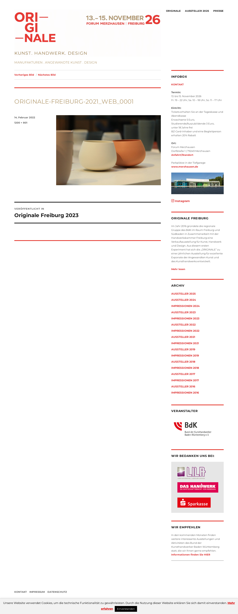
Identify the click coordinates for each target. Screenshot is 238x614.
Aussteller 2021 (183, 337)
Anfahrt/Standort (182, 154)
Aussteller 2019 (183, 349)
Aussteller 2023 (183, 312)
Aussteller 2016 (183, 386)
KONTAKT (177, 84)
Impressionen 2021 (185, 343)
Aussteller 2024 (183, 300)
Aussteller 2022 (183, 324)
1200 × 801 (20, 122)
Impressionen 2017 (185, 380)
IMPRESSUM (37, 591)
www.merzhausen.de (184, 166)
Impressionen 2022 (185, 330)
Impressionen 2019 (185, 355)
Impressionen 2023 (185, 318)
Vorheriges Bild (24, 74)
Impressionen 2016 (185, 392)
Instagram (180, 201)
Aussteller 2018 (183, 361)
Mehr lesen (178, 269)
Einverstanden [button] (126, 608)
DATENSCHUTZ (57, 591)
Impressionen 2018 (185, 368)
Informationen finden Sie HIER (190, 554)
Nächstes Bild (47, 74)
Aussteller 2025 (197, 10)
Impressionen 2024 (185, 306)
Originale (173, 10)
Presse (218, 10)
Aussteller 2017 (183, 374)
